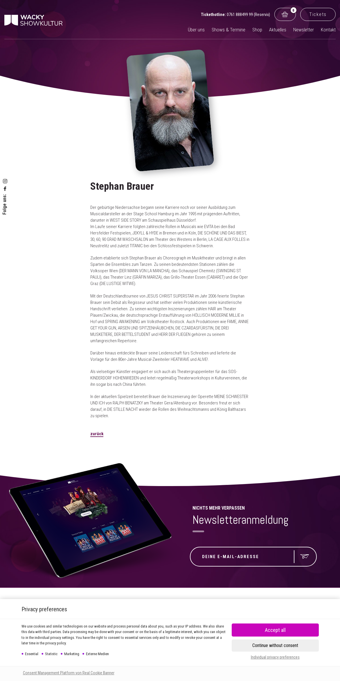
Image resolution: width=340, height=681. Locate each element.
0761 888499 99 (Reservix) (248, 14)
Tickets (318, 14)
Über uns (196, 30)
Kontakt (328, 30)
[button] (275, 645)
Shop (257, 30)
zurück (96, 433)
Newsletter (303, 30)
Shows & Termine (228, 30)
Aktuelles (277, 30)
